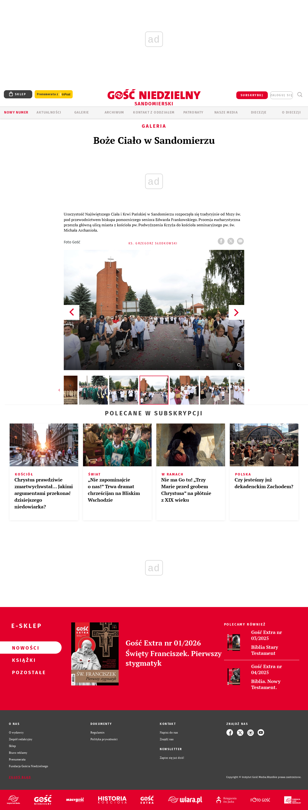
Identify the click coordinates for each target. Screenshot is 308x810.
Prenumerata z (54, 94)
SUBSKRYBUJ (252, 95)
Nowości (23, 647)
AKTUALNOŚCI (49, 112)
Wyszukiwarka (299, 94)
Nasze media (226, 112)
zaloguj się (281, 95)
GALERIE (81, 112)
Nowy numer (16, 112)
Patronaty (193, 112)
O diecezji (291, 112)
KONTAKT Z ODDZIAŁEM (154, 112)
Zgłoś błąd (20, 777)
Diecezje (259, 112)
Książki (23, 660)
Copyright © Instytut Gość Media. (246, 777)
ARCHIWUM (114, 112)
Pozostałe (23, 672)
